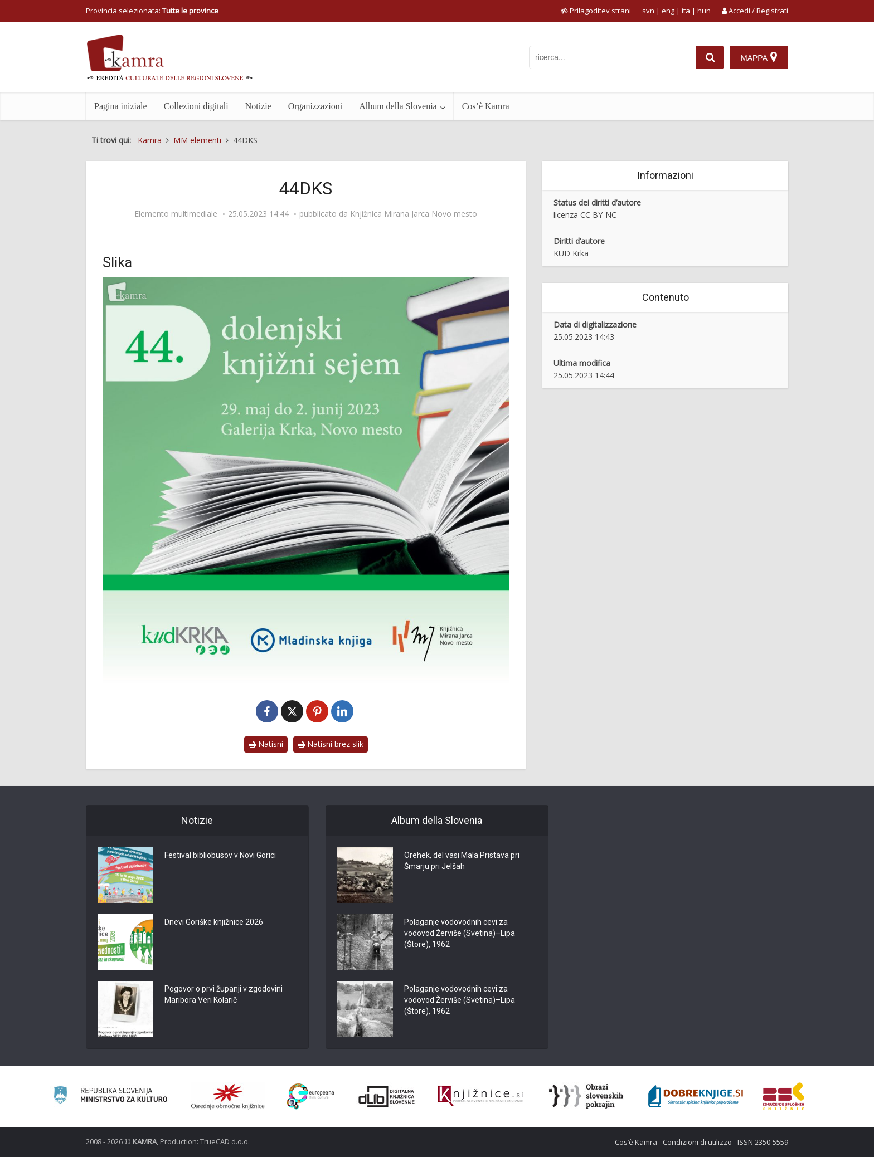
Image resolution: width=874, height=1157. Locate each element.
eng (668, 11)
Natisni (266, 744)
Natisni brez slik (330, 744)
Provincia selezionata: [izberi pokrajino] (152, 11)
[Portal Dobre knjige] (695, 1096)
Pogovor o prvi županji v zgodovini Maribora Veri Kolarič (223, 995)
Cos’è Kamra (485, 106)
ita (686, 11)
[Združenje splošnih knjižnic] (783, 1096)
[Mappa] (759, 57)
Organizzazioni (315, 106)
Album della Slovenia (398, 106)
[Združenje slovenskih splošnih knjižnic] (480, 1096)
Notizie (258, 106)
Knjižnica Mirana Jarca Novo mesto (413, 214)
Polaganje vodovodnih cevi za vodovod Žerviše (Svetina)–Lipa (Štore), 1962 (459, 933)
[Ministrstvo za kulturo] (110, 1097)
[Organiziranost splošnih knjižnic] (228, 1096)
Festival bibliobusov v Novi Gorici (220, 855)
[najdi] (710, 57)
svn (648, 11)
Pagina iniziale (120, 106)
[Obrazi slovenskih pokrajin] (586, 1096)
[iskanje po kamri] (612, 57)
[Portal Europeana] (311, 1096)
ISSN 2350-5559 (762, 1142)
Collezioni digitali (196, 106)
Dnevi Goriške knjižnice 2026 (213, 922)
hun (704, 11)
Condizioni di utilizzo (697, 1142)
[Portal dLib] (386, 1096)
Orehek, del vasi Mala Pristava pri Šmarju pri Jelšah (461, 861)
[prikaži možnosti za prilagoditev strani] (596, 11)
